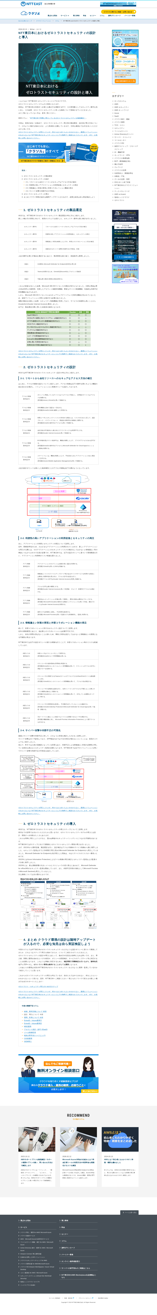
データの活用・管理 (122, 179)
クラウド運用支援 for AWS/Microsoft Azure (34, 1264)
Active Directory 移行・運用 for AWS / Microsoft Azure (36, 1249)
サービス (75, 16)
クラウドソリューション (43, 21)
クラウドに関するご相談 (92, 1311)
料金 (92, 16)
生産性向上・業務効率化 (123, 173)
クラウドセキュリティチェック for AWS (33, 1260)
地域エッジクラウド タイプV (30, 1282)
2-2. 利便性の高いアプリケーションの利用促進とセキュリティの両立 (52, 185)
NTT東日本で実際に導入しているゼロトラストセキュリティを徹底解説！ (58, 118)
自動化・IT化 (119, 176)
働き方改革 (118, 164)
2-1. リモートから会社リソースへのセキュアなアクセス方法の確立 (51, 182)
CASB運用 (28, 1038)
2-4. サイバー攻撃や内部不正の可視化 (40, 191)
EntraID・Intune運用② (33, 1023)
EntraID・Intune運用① (33, 1020)
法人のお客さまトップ (25, 21)
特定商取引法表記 (103, 1298)
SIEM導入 (28, 1041)
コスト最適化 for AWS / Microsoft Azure (33, 1273)
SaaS (116, 116)
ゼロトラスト (119, 200)
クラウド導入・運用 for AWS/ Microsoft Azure (35, 1232)
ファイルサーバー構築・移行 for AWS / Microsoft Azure (36, 1243)
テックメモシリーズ (122, 191)
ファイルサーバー (121, 131)
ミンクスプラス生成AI (27, 1285)
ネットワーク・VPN (122, 155)
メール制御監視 (30, 1032)
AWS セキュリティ (121, 107)
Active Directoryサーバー (124, 134)
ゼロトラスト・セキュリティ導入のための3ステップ (38, 986)
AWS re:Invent (120, 194)
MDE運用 (27, 1026)
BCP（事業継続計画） (122, 161)
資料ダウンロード (117, 16)
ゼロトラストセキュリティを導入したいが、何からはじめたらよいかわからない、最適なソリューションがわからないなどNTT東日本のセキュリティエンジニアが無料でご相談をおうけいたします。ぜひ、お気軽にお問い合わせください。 (58, 135)
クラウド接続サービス (27, 1236)
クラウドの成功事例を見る (121, 1311)
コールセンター (120, 140)
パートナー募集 (130, 16)
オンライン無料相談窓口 (70, 1261)
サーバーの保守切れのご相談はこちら (75, 1268)
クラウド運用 (119, 122)
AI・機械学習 (119, 152)
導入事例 (85, 16)
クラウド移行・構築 (122, 119)
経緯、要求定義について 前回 (35, 1011)
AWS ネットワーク (121, 110)
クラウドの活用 (120, 170)
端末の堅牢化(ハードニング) (35, 1035)
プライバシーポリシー (86, 1298)
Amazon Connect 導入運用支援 (30, 1254)
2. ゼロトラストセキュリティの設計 (35, 179)
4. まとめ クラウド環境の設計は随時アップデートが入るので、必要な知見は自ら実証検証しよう (58, 197)
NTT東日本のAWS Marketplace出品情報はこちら (78, 1276)
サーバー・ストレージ (122, 137)
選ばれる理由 (64, 16)
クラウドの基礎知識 (122, 158)
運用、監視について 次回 (33, 1017)
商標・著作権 (69, 1298)
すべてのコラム (120, 101)
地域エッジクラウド (122, 197)
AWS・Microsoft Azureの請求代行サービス (34, 1239)
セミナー (99, 16)
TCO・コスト (119, 125)
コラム (106, 16)
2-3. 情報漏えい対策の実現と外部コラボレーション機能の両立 (49, 188)
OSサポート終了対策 (122, 182)
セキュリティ (119, 128)
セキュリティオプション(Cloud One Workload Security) (35, 1277)
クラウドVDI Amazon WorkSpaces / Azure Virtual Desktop (37, 1268)
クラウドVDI (119, 143)
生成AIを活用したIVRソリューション (32, 1257)
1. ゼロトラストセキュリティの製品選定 (37, 176)
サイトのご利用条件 (54, 1298)
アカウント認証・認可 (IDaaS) (36, 1029)
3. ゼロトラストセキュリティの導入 (35, 194)
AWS (116, 104)
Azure (116, 113)
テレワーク (118, 167)
